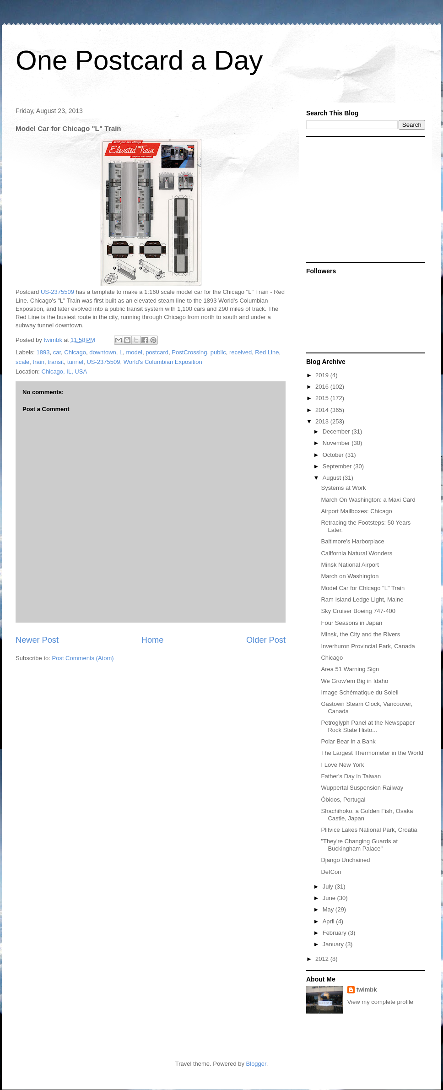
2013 (322, 421)
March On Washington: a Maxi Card (368, 499)
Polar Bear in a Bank (348, 741)
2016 (322, 386)
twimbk (367, 989)
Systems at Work (343, 487)
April (329, 921)
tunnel (75, 361)
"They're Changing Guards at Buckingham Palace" (359, 845)
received (240, 352)
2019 (322, 375)
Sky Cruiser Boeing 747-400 (358, 610)
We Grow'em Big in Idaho (354, 681)
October (334, 454)
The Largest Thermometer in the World (372, 752)
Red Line (267, 352)
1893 (43, 352)
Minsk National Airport (349, 564)
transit (56, 361)
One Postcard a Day (139, 60)
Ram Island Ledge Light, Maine (362, 599)
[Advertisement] (363, 198)
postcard (157, 352)
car (57, 352)
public (218, 352)
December (337, 431)
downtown (102, 352)
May (329, 909)
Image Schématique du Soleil (359, 692)
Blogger (256, 1063)
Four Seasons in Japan (351, 622)
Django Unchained (345, 860)
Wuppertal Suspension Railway (362, 787)
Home (152, 640)
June (330, 898)
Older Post (266, 640)
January (334, 944)
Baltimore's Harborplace (352, 541)
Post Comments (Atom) (83, 658)
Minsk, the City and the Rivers (360, 634)
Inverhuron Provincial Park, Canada (368, 646)
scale (22, 361)
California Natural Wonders (356, 553)
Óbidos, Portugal (343, 799)
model (134, 352)
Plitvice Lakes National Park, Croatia (369, 829)
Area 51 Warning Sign (350, 669)
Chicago (75, 352)
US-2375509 (57, 291)
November (337, 442)
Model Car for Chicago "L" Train (363, 588)
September (338, 466)
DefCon (331, 871)
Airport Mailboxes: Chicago (356, 511)
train (38, 361)
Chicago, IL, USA (64, 371)
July (329, 886)
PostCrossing (189, 352)
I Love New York (342, 764)
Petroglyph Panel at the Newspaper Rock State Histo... (368, 726)
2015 (322, 398)
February (335, 932)
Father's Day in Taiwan (351, 776)
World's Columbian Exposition (163, 361)
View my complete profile (380, 1001)
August (333, 477)
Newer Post (37, 640)
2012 (322, 958)
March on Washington (349, 576)
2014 (322, 410)
